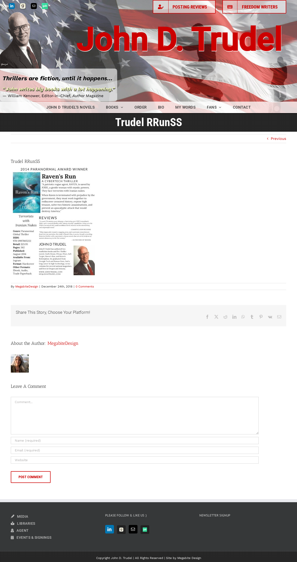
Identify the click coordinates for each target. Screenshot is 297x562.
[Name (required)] (135, 440)
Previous (278, 138)
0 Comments (85, 286)
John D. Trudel (179, 40)
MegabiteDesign (26, 286)
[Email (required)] (135, 450)
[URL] (135, 460)
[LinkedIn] (109, 529)
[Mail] (133, 529)
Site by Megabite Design (183, 558)
